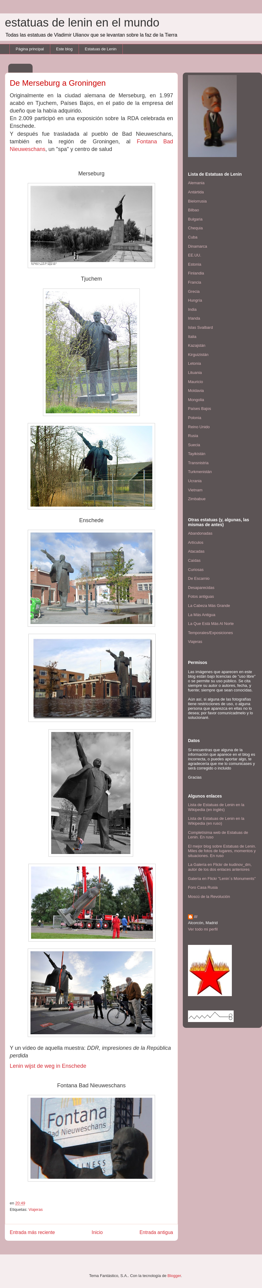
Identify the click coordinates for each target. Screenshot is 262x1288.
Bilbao (193, 210)
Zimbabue (197, 499)
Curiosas (196, 569)
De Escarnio (199, 578)
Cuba (192, 237)
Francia (194, 282)
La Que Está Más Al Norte (211, 623)
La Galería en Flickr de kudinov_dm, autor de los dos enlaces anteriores (220, 867)
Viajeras (35, 1209)
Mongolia (196, 399)
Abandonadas (200, 533)
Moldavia (196, 390)
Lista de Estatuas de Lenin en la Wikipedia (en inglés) (216, 807)
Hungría (195, 300)
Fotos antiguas (201, 596)
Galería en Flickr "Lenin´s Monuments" (222, 878)
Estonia (194, 264)
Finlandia (196, 273)
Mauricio (195, 381)
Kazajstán (196, 345)
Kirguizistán (198, 354)
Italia (192, 336)
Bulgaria (195, 219)
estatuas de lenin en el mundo (82, 22)
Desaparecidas (201, 587)
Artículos (196, 542)
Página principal (30, 49)
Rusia (193, 435)
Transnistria (198, 463)
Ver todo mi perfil (203, 929)
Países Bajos (199, 408)
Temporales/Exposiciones (210, 632)
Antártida (196, 192)
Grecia (194, 291)
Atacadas (196, 551)
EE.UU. (194, 255)
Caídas (194, 560)
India (192, 309)
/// (195, 916)
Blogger (174, 1275)
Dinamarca (197, 246)
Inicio (97, 1232)
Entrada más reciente (32, 1232)
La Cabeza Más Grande (209, 605)
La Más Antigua (201, 614)
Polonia (194, 417)
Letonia (194, 363)
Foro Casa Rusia (203, 887)
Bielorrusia (197, 201)
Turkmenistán (200, 471)
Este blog (64, 49)
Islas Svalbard (200, 327)
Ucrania (195, 481)
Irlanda (194, 318)
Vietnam (195, 490)
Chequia (195, 228)
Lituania (195, 372)
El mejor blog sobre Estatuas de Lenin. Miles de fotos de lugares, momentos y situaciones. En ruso (222, 851)
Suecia (194, 445)
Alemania (196, 183)
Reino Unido (199, 427)
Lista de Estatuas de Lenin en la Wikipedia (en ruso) (216, 821)
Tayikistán (196, 453)
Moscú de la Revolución (209, 896)
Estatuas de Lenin (100, 49)
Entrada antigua (156, 1232)
